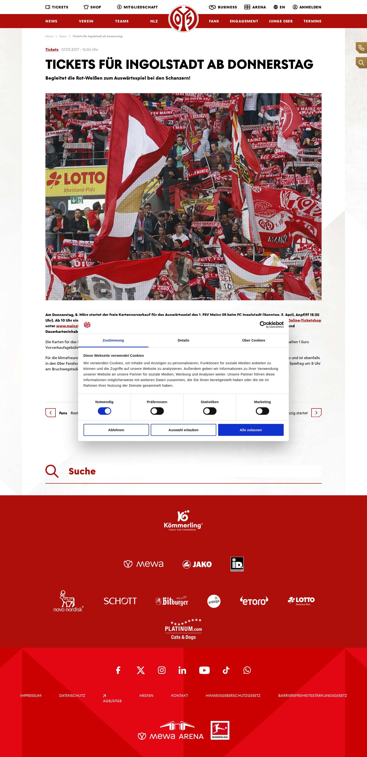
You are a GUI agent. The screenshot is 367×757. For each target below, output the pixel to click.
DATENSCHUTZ (72, 695)
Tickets (56, 7)
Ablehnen (116, 430)
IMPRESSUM (30, 695)
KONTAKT (179, 695)
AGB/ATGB (112, 699)
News (51, 21)
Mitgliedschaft (137, 7)
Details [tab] (183, 340)
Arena (255, 7)
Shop (92, 7)
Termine (313, 21)
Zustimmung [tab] (113, 340)
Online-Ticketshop (304, 320)
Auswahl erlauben (183, 430)
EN (279, 7)
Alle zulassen (251, 430)
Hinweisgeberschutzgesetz (233, 695)
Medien (146, 695)
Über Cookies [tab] (253, 340)
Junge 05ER (281, 21)
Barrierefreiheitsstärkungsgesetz (312, 695)
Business (223, 7)
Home (49, 36)
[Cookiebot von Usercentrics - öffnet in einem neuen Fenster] (263, 324)
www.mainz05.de (71, 325)
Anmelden (307, 7)
